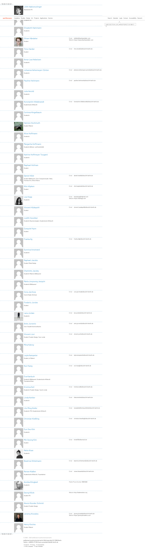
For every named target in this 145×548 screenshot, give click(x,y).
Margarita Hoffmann (32, 144)
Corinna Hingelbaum (33, 112)
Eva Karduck (29, 376)
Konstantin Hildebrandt (34, 102)
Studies (23, 18)
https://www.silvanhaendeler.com (83, 40)
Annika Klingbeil (31, 482)
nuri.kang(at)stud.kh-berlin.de (82, 366)
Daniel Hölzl (29, 175)
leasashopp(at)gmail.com (81, 196)
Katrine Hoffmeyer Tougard (36, 154)
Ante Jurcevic (30, 323)
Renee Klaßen (30, 471)
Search (110, 18)
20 (4, 4)
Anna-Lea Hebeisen (32, 59)
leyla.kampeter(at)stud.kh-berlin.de (84, 355)
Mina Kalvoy (29, 344)
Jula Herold (29, 91)
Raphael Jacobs (31, 260)
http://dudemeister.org (80, 492)
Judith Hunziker (31, 218)
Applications (43, 18)
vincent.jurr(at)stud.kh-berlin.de (83, 334)
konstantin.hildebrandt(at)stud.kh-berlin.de (86, 101)
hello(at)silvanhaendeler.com (82, 38)
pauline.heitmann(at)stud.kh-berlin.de (85, 80)
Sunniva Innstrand (32, 249)
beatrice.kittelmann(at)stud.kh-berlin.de (85, 461)
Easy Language (28, 546)
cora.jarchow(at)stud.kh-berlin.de (83, 292)
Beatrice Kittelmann (32, 461)
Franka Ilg (28, 239)
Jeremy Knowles (31, 513)
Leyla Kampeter (31, 355)
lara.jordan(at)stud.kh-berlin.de (83, 313)
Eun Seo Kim (29, 429)
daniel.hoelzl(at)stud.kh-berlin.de (83, 175)
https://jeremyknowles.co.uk (82, 515)
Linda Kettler (29, 397)
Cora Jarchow (30, 292)
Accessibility (132, 18)
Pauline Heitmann (31, 80)
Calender (115, 18)
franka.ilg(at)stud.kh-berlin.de (82, 239)
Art (32, 18)
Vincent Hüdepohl (31, 207)
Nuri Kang (28, 366)
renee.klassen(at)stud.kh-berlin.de (84, 471)
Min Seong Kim (30, 440)
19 (2, 4)
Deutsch (139, 18)
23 (11, 4)
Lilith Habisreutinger (33, 6)
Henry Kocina (29, 524)
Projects (36, 18)
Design (28, 18)
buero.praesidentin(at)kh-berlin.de (48, 542)
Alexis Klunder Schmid (34, 503)
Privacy (32, 544)
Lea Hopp (28, 197)
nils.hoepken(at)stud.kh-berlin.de (83, 186)
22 (9, 4)
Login (120, 18)
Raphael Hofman (31, 165)
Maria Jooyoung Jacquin (34, 281)
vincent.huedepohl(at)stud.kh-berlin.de (85, 207)
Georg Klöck (29, 492)
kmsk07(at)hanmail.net (80, 439)
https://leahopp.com (80, 198)
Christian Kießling (31, 418)
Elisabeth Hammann (32, 28)
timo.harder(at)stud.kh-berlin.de (83, 49)
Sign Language (38, 546)
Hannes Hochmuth (32, 123)
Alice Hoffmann (30, 133)
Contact (125, 18)
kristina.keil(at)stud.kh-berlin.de (83, 387)
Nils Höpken (29, 186)
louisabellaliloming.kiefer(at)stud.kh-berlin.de (87, 408)
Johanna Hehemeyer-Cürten (36, 70)
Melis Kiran (28, 450)
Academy (17, 18)
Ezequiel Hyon (30, 228)
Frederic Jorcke (31, 302)
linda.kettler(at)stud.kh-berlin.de (83, 397)
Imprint (26, 544)
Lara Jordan (29, 313)
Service (50, 18)
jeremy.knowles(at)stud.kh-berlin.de (84, 513)
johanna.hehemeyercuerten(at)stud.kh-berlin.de (88, 70)
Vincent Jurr (29, 334)
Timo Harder (29, 49)
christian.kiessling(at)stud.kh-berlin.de (85, 418)
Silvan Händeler (31, 38)
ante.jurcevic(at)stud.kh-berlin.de (83, 323)
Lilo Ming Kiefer (30, 408)
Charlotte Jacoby (31, 271)
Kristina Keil (29, 387)
